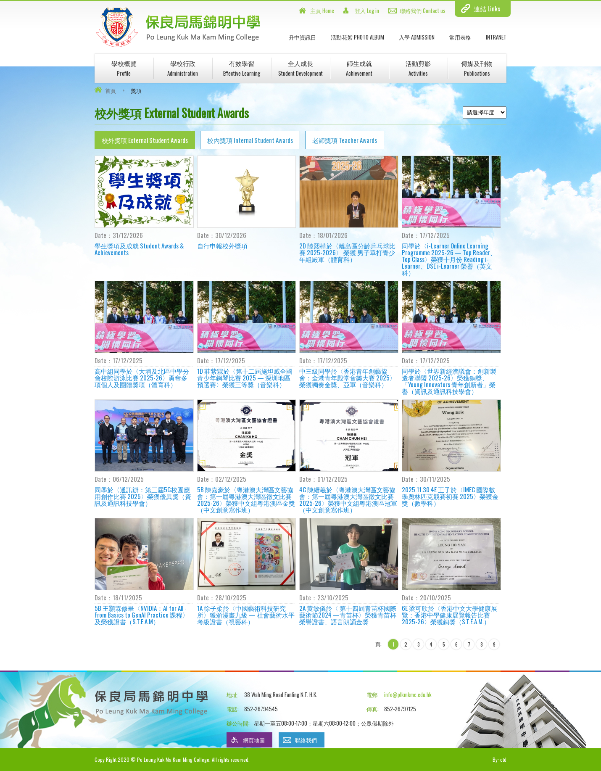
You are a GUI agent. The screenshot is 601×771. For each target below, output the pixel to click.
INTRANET (496, 37)
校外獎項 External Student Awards (145, 140)
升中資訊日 (302, 37)
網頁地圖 (254, 740)
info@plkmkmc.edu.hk (408, 694)
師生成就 (359, 67)
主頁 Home (322, 10)
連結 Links (487, 8)
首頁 (110, 90)
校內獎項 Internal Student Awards (250, 140)
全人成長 (300, 67)
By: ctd (499, 759)
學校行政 (182, 67)
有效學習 (241, 67)
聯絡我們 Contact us (422, 10)
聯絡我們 (306, 740)
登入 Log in (367, 10)
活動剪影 (418, 67)
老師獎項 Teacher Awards (344, 140)
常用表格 (460, 37)
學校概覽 (124, 67)
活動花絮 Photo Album (357, 37)
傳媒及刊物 (477, 67)
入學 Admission (417, 37)
